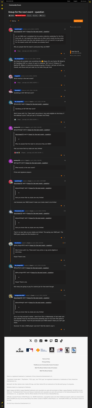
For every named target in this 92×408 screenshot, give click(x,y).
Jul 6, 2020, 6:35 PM (40, 265)
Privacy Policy (46, 362)
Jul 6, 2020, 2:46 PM (33, 29)
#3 (65, 58)
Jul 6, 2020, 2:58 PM (31, 76)
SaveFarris (18, 243)
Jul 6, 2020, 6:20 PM (37, 243)
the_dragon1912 (19, 58)
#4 (65, 76)
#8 (65, 160)
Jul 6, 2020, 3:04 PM (36, 127)
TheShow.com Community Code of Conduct (46, 365)
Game (68, 1)
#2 (65, 29)
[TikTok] (61, 340)
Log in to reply (78, 21)
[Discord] (56, 340)
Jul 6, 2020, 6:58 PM (41, 295)
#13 (65, 295)
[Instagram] (35, 340)
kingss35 (17, 76)
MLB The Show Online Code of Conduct (46, 368)
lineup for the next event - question (38, 31)
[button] (2, 402)
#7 (65, 127)
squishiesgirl (18, 29)
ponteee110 (17, 127)
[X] (30, 340)
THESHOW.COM (9, 1)
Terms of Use (46, 359)
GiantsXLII (17, 90)
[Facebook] (41, 340)
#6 (65, 101)
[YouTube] (46, 340)
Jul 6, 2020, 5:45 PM (38, 181)
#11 (65, 243)
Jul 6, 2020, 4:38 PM (36, 160)
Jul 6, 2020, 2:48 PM (34, 58)
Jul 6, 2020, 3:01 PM (40, 101)
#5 (65, 90)
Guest (31, 101)
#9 (65, 181)
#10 (65, 211)
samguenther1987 (20, 295)
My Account (83, 1)
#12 (65, 265)
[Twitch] (51, 340)
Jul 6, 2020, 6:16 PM (40, 211)
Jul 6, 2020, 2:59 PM (32, 90)
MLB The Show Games (46, 370)
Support (75, 1)
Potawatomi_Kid (19, 211)
